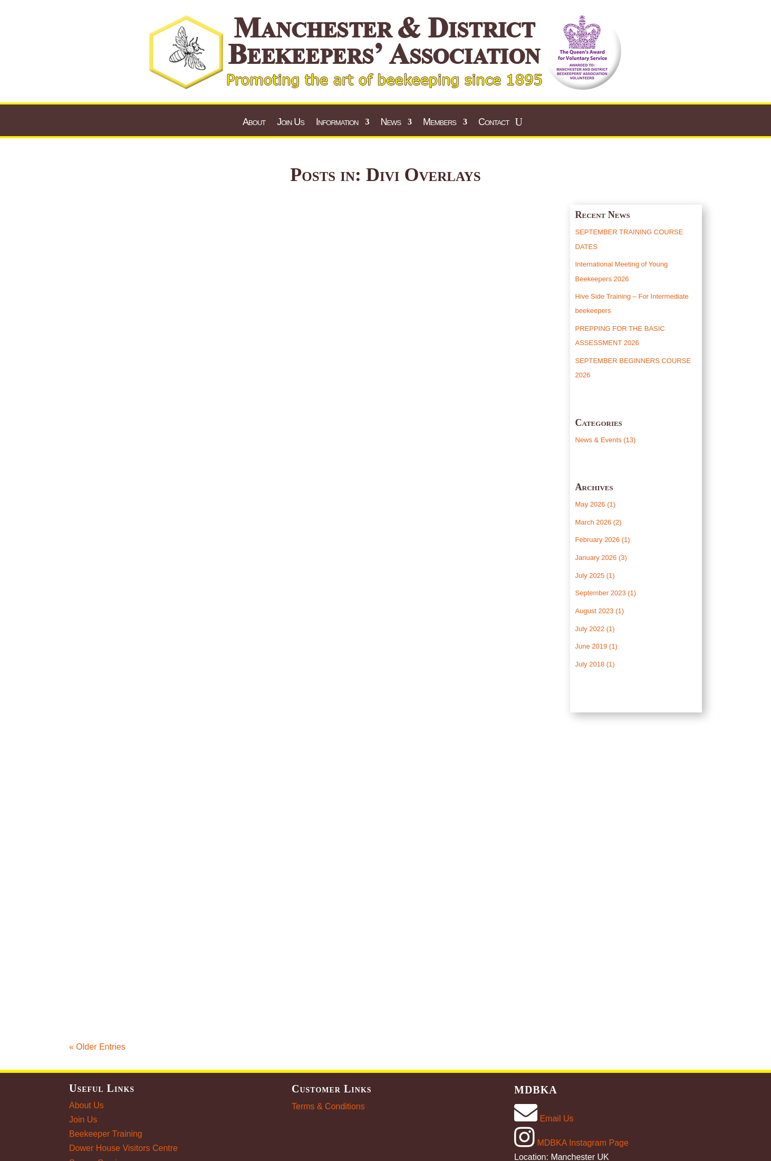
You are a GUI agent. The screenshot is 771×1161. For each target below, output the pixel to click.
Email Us (543, 1118)
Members (439, 122)
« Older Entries (97, 1046)
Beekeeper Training (105, 1133)
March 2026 (593, 522)
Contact (493, 122)
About (254, 122)
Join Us (290, 122)
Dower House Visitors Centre (123, 1148)
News (390, 122)
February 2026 (597, 540)
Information (337, 122)
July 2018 (590, 664)
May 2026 (590, 504)
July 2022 (590, 629)
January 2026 (596, 558)
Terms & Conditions (328, 1106)
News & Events (598, 440)
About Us (86, 1105)
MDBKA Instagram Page (571, 1142)
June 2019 (591, 646)
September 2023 (600, 593)
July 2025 (590, 575)
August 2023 (594, 611)
